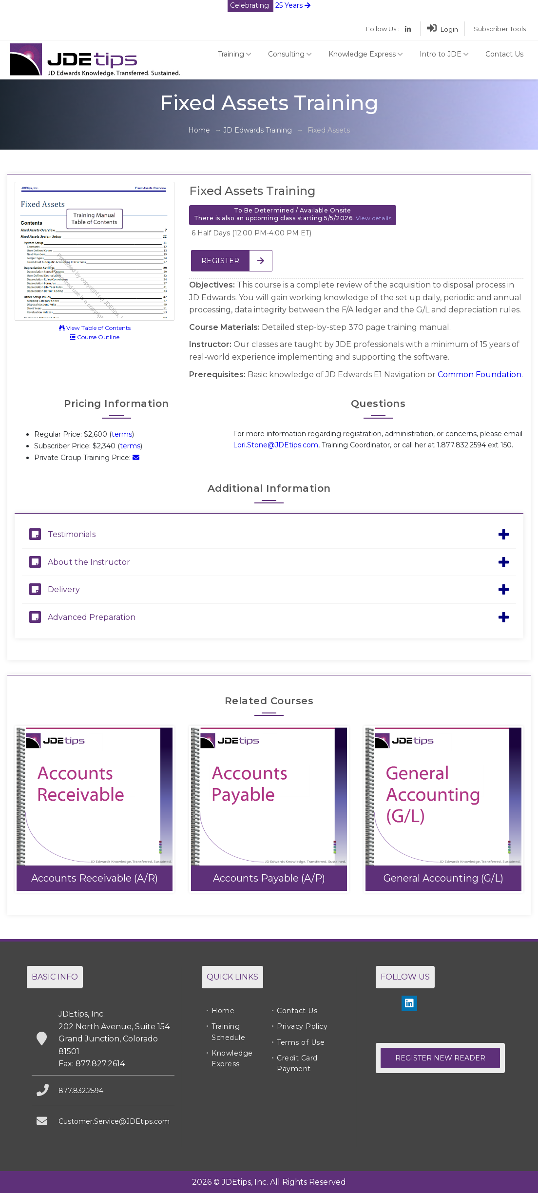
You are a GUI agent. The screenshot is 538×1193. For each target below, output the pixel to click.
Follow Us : (382, 29)
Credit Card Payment (297, 1063)
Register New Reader (440, 1058)
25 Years (269, 5)
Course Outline (94, 337)
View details (373, 218)
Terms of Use (301, 1042)
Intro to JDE (444, 54)
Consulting (290, 54)
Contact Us (504, 54)
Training (234, 54)
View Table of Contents (95, 327)
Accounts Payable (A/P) (269, 878)
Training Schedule (228, 1031)
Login (442, 29)
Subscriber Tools (499, 29)
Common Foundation (479, 374)
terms (122, 434)
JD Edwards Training (257, 130)
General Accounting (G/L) (443, 878)
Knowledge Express (365, 54)
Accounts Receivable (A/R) (94, 878)
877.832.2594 (80, 1090)
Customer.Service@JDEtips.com (114, 1121)
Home (199, 130)
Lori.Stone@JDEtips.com (275, 445)
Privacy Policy (302, 1026)
